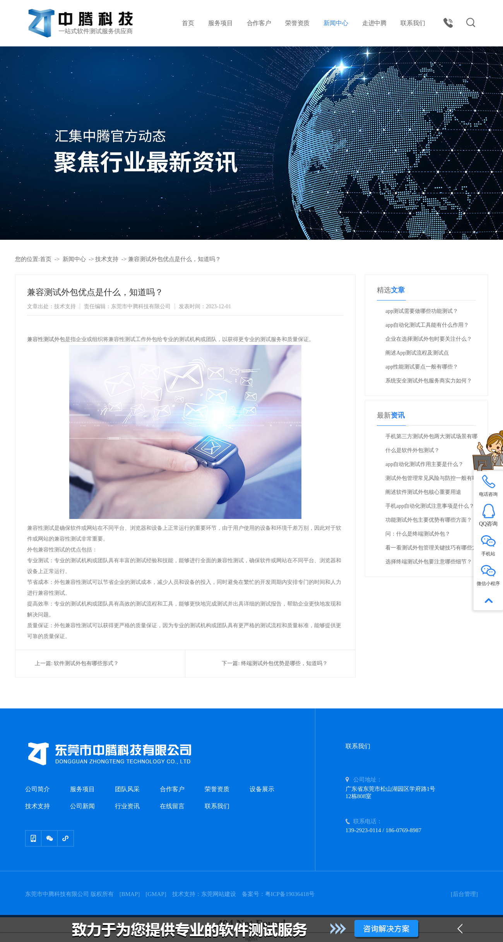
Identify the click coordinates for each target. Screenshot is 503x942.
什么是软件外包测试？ (412, 450)
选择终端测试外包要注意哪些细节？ (428, 562)
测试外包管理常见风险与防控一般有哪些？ (431, 480)
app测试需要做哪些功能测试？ (421, 311)
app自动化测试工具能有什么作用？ (427, 325)
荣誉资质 (297, 23)
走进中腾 (374, 23)
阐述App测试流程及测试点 (417, 353)
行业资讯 (127, 806)
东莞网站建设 (218, 894)
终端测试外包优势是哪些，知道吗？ (284, 663)
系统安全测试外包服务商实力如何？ (428, 381)
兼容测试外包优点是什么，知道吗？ (174, 259)
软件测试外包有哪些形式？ (86, 663)
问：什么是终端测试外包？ (417, 534)
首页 (188, 23)
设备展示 (262, 789)
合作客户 (259, 23)
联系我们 (412, 23)
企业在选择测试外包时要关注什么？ (428, 339)
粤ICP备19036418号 (290, 894)
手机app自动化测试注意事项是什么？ (429, 506)
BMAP (129, 894)
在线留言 (172, 806)
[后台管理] (464, 894)
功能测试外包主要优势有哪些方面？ (428, 520)
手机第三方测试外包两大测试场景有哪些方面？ (431, 438)
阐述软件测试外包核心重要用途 (423, 492)
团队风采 (127, 789)
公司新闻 (82, 806)
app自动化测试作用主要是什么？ (424, 464)
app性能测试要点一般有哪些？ (421, 367)
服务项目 (220, 23)
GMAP (155, 894)
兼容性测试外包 (46, 339)
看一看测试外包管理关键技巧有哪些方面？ (431, 550)
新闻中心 (335, 23)
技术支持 (106, 259)
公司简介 (37, 789)
